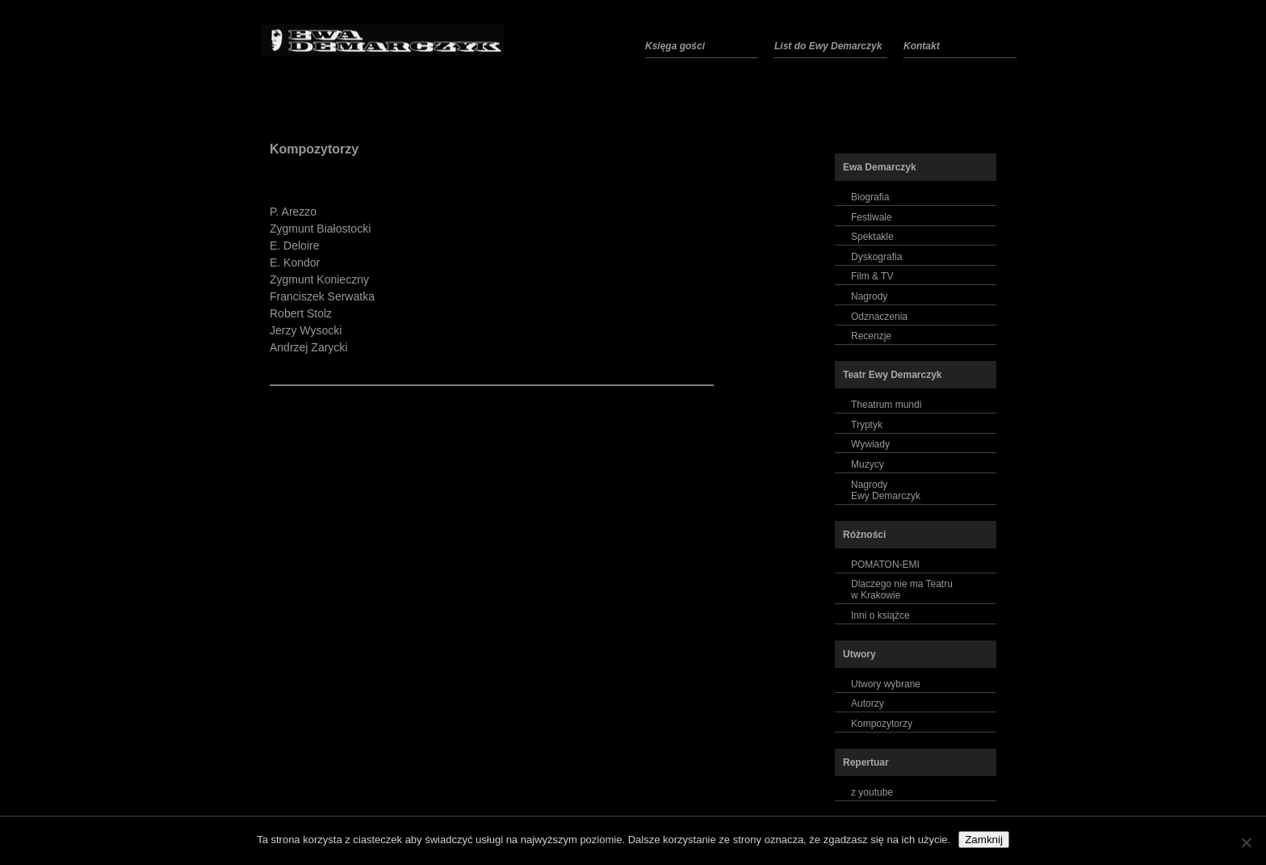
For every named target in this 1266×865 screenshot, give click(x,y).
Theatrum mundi (886, 404)
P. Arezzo (293, 211)
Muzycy (867, 464)
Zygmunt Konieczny (319, 279)
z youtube (872, 792)
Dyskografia (876, 256)
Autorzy (867, 703)
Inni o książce (880, 615)
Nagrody (869, 296)
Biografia (870, 197)
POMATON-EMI (885, 564)
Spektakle (872, 236)
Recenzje (871, 336)
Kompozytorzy (314, 149)
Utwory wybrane (885, 684)
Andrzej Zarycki (308, 347)
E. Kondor (295, 262)
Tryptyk (866, 424)
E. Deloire (294, 245)
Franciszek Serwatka (322, 296)
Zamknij (984, 840)
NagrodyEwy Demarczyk (885, 490)
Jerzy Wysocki (306, 330)
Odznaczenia (879, 316)
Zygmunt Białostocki (320, 228)
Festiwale (871, 217)
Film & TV (872, 276)
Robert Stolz (301, 313)
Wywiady (870, 444)
